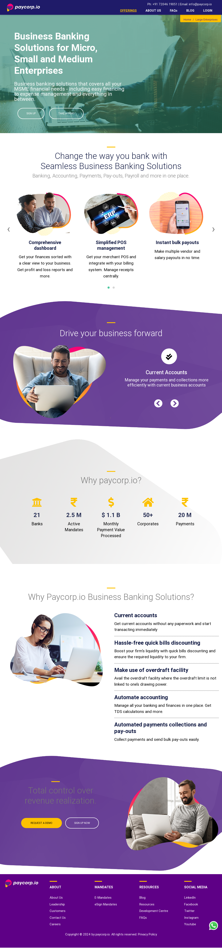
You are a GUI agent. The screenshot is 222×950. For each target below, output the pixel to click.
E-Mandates (103, 897)
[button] (108, 287)
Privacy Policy (147, 934)
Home (187, 19)
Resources (146, 904)
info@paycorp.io (200, 4)
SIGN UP (31, 113)
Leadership (57, 904)
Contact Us (58, 918)
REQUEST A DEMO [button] (41, 822)
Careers (55, 924)
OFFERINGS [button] (128, 10)
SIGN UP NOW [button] (82, 822)
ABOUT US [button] (153, 10)
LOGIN (207, 10)
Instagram (191, 918)
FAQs (173, 10)
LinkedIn (190, 897)
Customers (57, 911)
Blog (142, 897)
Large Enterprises (207, 19)
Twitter (189, 911)
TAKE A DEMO (66, 113)
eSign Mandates (106, 904)
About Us (56, 897)
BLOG (190, 10)
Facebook (191, 904)
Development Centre (153, 911)
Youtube (190, 924)
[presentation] (8, 229)
